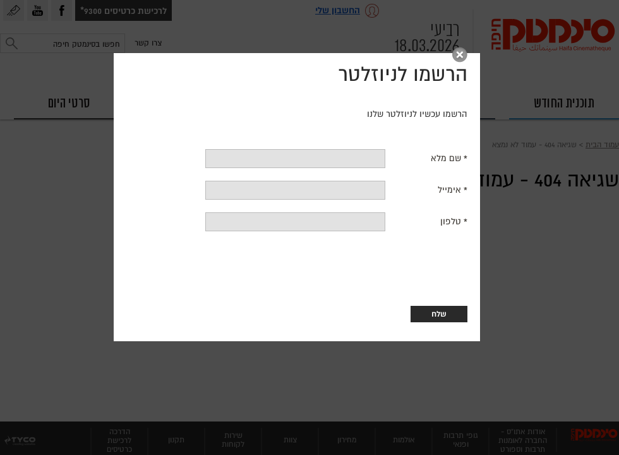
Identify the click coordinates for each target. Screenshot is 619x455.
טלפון (381, 229)
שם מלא (375, 166)
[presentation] (228, 276)
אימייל (379, 198)
